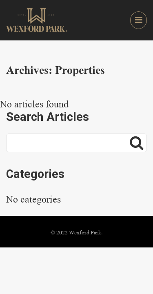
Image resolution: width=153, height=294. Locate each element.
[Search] (136, 143)
